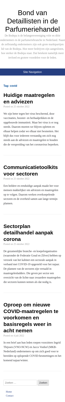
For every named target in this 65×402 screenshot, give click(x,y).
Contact (10, 395)
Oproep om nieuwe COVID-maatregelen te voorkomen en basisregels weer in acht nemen (30, 317)
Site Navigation (32, 72)
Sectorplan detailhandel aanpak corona (28, 232)
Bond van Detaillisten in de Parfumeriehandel (32, 21)
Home (9, 391)
